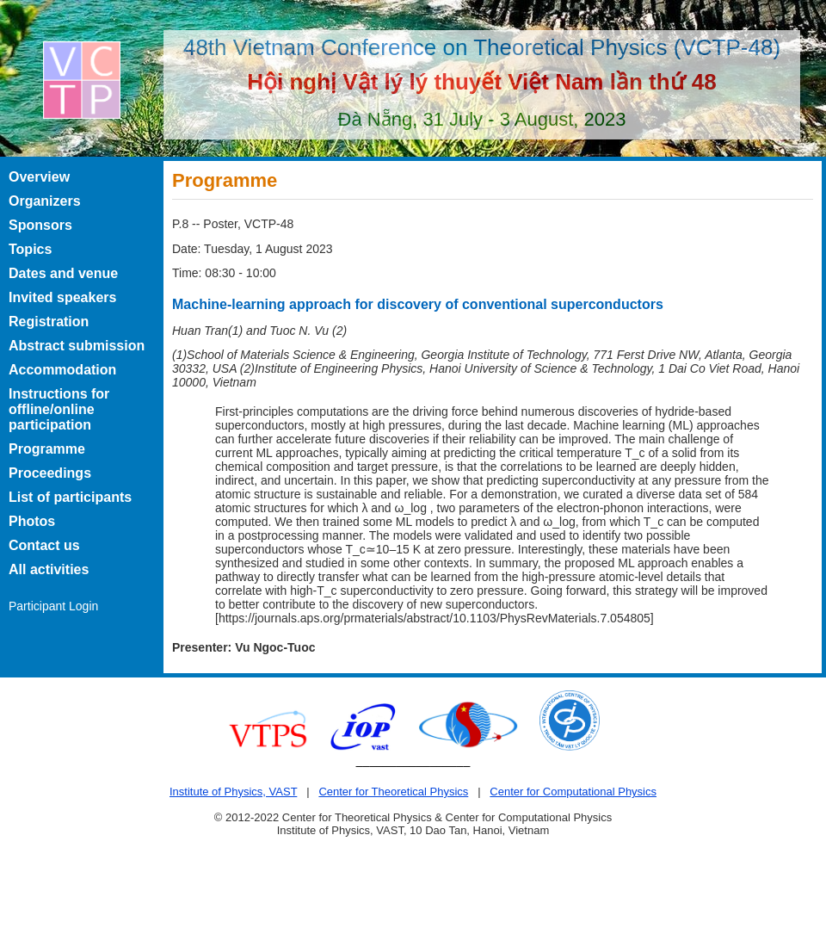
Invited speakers (62, 297)
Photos (32, 521)
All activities (49, 569)
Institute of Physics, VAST (233, 791)
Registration (49, 321)
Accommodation (62, 369)
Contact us (44, 545)
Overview (39, 177)
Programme (47, 449)
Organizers (45, 201)
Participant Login (53, 606)
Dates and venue (63, 273)
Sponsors (40, 225)
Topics (30, 249)
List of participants (70, 497)
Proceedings (50, 473)
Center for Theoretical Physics (393, 791)
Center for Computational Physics (573, 791)
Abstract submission (77, 345)
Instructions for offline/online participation (59, 409)
